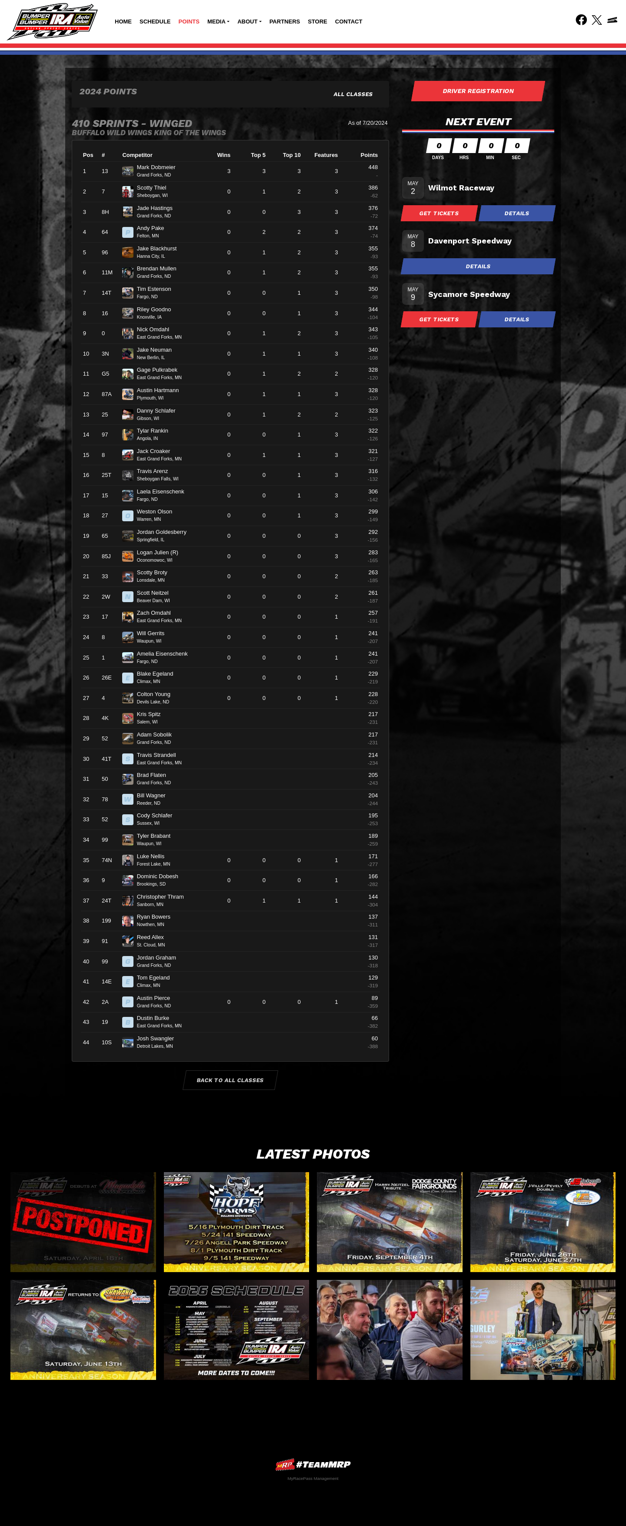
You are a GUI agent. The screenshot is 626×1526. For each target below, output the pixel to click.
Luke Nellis (154, 856)
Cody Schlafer (158, 815)
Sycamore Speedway (469, 294)
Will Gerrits (154, 633)
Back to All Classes (230, 1080)
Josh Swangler (159, 1038)
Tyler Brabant (157, 836)
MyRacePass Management (312, 1478)
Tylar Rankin (156, 430)
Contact (349, 21)
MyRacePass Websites (313, 1464)
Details (517, 213)
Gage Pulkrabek (161, 370)
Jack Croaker (157, 451)
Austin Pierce (157, 998)
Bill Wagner (155, 795)
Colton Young (157, 694)
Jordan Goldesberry (165, 532)
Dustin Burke (156, 1018)
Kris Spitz (152, 714)
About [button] (247, 21)
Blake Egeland (158, 673)
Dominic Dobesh (161, 876)
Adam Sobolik (158, 734)
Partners (285, 21)
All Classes (353, 94)
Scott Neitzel (156, 593)
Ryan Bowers (157, 916)
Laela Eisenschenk (164, 491)
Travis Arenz (156, 471)
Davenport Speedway (470, 240)
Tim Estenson (158, 289)
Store (317, 21)
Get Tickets (439, 213)
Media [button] (216, 21)
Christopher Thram (164, 896)
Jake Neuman (158, 350)
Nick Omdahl (156, 329)
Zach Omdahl (157, 613)
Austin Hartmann (161, 390)
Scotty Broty (156, 572)
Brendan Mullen (160, 268)
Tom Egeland (157, 977)
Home (123, 21)
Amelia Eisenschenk (166, 653)
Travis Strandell (160, 755)
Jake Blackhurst (160, 248)
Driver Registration (478, 90)
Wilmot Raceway (461, 187)
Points (189, 21)
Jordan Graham (160, 957)
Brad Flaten (155, 775)
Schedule (155, 21)
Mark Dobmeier (160, 167)
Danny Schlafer (160, 410)
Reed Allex (154, 937)
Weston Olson (158, 511)
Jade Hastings (158, 208)
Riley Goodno (157, 309)
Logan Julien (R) (161, 552)
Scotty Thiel (155, 187)
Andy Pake (154, 228)
